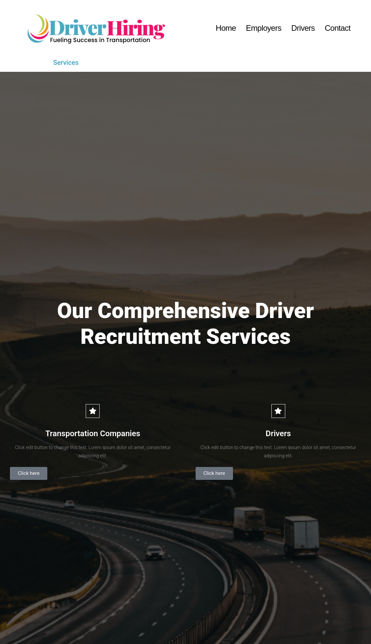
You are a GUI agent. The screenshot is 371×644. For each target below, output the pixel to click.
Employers (263, 28)
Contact (337, 28)
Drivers (303, 28)
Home (226, 28)
